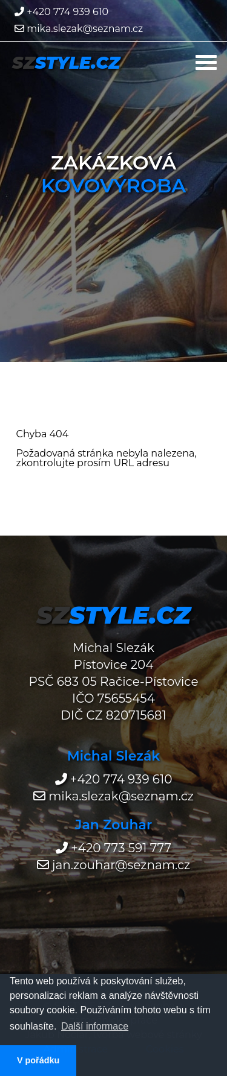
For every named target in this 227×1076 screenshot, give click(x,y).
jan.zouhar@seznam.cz (114, 865)
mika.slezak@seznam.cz (79, 28)
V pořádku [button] (38, 1060)
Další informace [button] (94, 1026)
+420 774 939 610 (61, 11)
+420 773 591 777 (113, 848)
